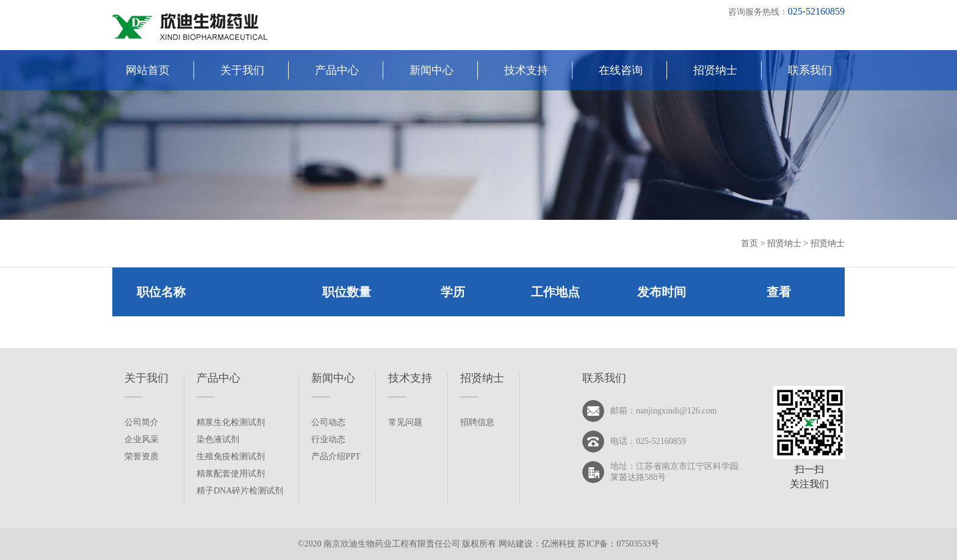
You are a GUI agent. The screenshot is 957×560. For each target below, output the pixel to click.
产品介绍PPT (335, 456)
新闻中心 (431, 70)
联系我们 (810, 70)
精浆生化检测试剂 (231, 422)
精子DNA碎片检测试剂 (240, 490)
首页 (750, 243)
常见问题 (405, 422)
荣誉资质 (142, 456)
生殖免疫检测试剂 (231, 456)
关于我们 (242, 70)
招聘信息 (477, 422)
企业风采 (142, 439)
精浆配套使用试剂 (231, 473)
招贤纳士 (715, 70)
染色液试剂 (218, 439)
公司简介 (142, 422)
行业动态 (328, 439)
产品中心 (337, 70)
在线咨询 (621, 70)
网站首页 (148, 70)
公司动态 (328, 422)
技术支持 (526, 70)
